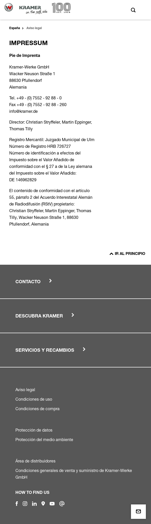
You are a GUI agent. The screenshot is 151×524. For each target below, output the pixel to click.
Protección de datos (33, 430)
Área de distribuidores (35, 460)
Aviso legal (25, 389)
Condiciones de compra (37, 408)
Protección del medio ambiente (44, 439)
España (14, 28)
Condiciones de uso (33, 399)
